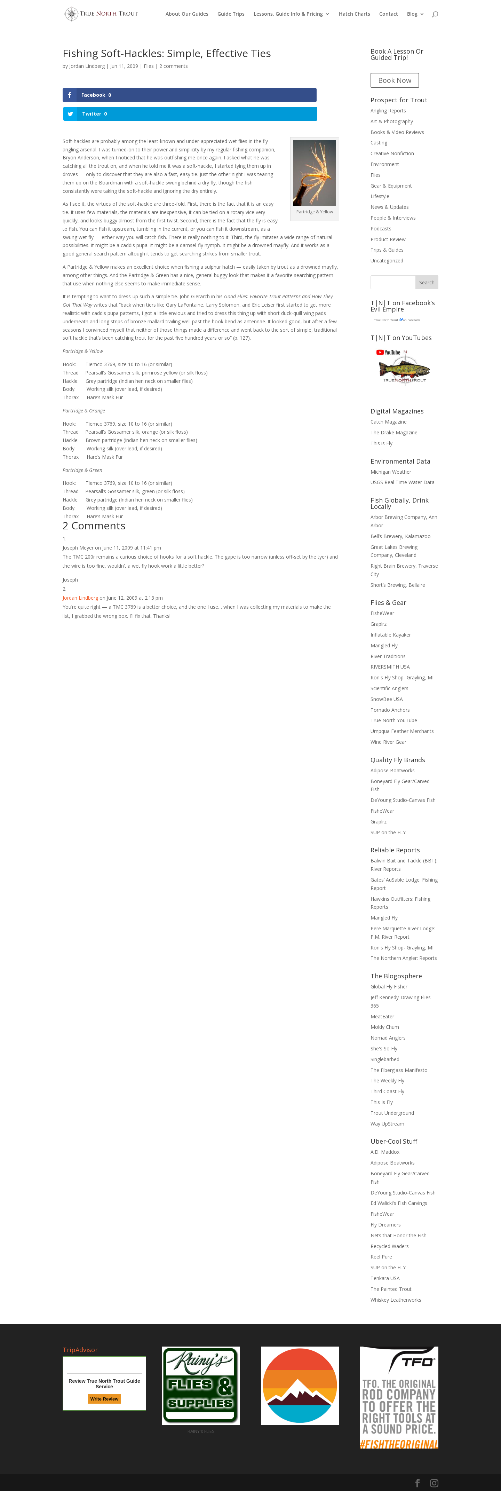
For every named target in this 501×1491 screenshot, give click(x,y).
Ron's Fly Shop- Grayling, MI (402, 677)
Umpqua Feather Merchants (402, 731)
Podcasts (381, 228)
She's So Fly (384, 1048)
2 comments (173, 66)
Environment (385, 164)
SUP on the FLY (388, 832)
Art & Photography (392, 121)
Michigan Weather (391, 471)
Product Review (388, 239)
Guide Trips (231, 14)
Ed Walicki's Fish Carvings (399, 1203)
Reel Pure (381, 1256)
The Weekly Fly (387, 1080)
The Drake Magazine (394, 432)
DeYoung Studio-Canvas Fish (403, 800)
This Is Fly (382, 1102)
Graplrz (379, 624)
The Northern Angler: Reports (404, 958)
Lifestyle (380, 196)
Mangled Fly (384, 645)
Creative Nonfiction (392, 153)
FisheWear (382, 613)
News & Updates (390, 207)
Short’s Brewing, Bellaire (398, 585)
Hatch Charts (354, 14)
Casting (379, 142)
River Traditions (388, 656)
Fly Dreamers (386, 1224)
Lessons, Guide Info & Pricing (288, 14)
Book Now (395, 80)
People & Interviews (393, 217)
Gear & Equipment (391, 185)
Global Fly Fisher (389, 986)
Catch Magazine (389, 421)
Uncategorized (387, 260)
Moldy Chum (385, 1027)
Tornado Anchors (390, 710)
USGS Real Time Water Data (403, 482)
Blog (412, 14)
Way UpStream (387, 1123)
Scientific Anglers (389, 688)
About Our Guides (187, 14)
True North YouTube (394, 720)
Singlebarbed (385, 1059)
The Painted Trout (391, 1289)
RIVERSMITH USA (390, 666)
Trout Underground (392, 1113)
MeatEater (382, 1016)
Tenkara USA (385, 1278)
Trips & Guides (387, 249)
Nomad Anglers (388, 1037)
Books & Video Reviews (397, 132)
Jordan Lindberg (87, 66)
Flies (149, 66)
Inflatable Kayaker (391, 634)
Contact (388, 14)
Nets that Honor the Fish (399, 1235)
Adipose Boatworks (393, 770)
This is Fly (381, 443)
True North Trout (386, 320)
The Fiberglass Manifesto (399, 1070)
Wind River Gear (388, 742)
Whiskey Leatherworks (396, 1299)
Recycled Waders (390, 1246)
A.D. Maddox (385, 1152)
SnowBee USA (387, 699)
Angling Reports (388, 110)
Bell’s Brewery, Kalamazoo (401, 536)
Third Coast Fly (387, 1091)
